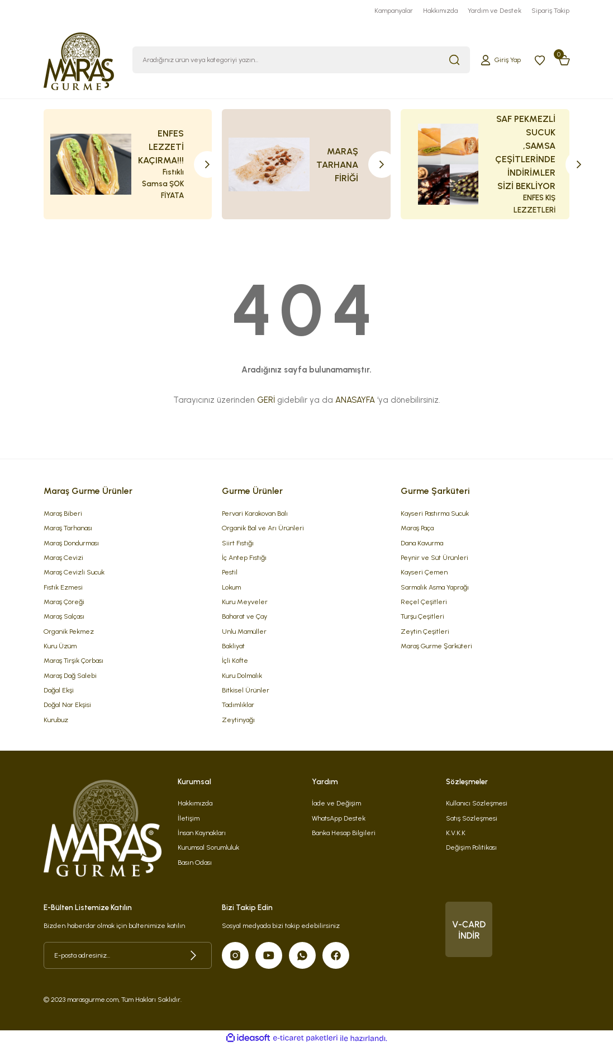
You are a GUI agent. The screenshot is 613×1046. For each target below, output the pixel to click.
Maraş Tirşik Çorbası (73, 660)
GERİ (266, 400)
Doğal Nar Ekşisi (67, 704)
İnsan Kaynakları (202, 832)
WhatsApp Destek (338, 818)
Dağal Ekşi (59, 690)
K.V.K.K (455, 832)
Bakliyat (233, 646)
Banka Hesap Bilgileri (344, 832)
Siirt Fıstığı (238, 543)
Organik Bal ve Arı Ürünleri (263, 528)
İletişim (188, 818)
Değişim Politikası (471, 847)
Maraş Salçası (64, 616)
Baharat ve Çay (244, 616)
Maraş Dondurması (71, 543)
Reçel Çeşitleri (424, 601)
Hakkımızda (195, 803)
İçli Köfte (235, 660)
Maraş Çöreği (64, 601)
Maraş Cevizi (63, 557)
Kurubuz (56, 719)
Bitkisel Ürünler (245, 690)
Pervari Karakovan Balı (255, 513)
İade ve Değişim (336, 803)
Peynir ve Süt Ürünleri (434, 557)
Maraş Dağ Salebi (70, 675)
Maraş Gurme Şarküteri (436, 646)
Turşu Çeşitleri (422, 616)
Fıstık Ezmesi (63, 587)
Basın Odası (195, 862)
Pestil (229, 572)
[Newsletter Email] (128, 955)
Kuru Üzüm (60, 646)
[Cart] (564, 59)
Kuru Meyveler (245, 601)
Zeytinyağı (238, 719)
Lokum (231, 587)
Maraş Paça (417, 528)
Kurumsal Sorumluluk (208, 847)
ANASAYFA (355, 400)
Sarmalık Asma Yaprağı (435, 587)
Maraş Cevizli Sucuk (74, 572)
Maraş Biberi (63, 513)
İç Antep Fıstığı (244, 557)
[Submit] (193, 955)
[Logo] (79, 59)
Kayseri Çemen (424, 572)
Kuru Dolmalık (242, 675)
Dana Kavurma (422, 543)
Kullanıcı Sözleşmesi (476, 803)
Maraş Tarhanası (68, 528)
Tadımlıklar (238, 704)
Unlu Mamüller (244, 631)
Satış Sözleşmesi (471, 818)
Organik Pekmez (69, 631)
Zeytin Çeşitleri (425, 631)
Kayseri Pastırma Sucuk (435, 513)
